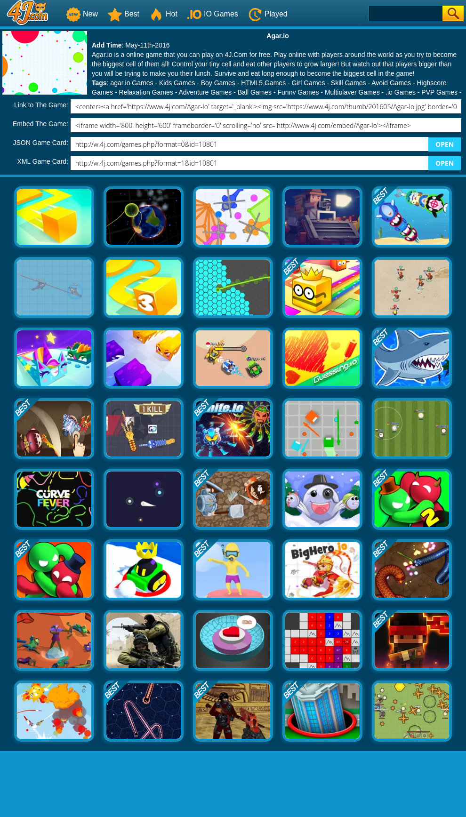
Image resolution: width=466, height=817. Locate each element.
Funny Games (298, 92)
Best (123, 14)
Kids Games (177, 83)
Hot (163, 14)
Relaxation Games (146, 92)
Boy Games (218, 83)
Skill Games (348, 83)
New (82, 14)
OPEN (444, 144)
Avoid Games (391, 83)
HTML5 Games (263, 83)
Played (268, 14)
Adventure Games (205, 92)
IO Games (212, 14)
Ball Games (255, 92)
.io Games (401, 92)
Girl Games (308, 83)
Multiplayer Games (352, 92)
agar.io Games (131, 83)
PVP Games (439, 92)
